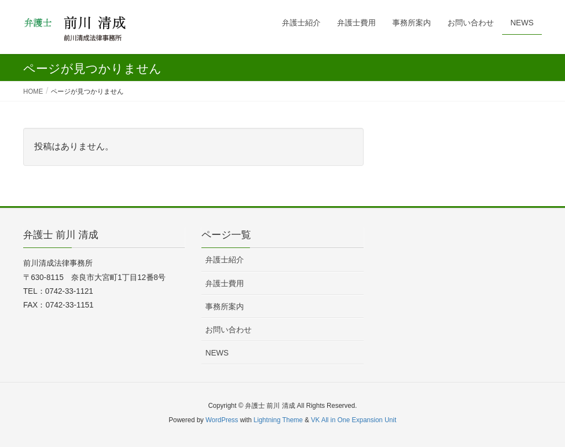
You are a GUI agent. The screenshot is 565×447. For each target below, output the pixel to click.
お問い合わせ (228, 329)
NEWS (216, 352)
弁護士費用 (224, 283)
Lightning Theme (278, 420)
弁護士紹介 (224, 259)
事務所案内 (224, 306)
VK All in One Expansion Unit (353, 420)
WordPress (221, 420)
